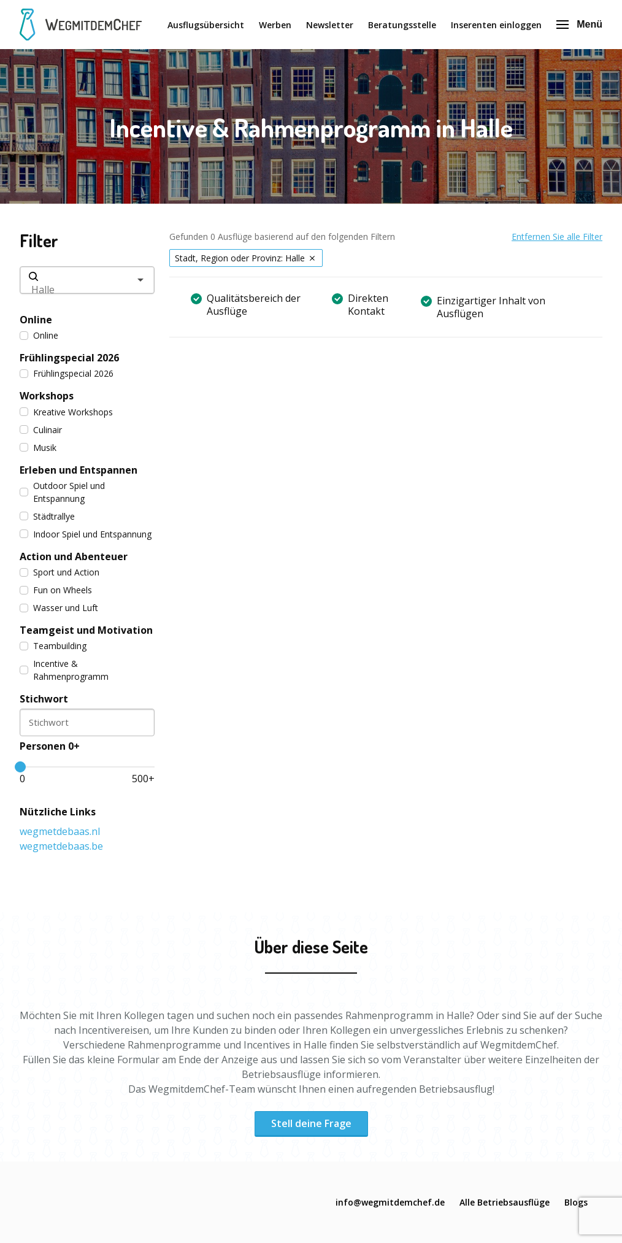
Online (39, 335)
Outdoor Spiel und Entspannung (62, 492)
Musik (38, 447)
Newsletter (329, 25)
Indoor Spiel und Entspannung (86, 534)
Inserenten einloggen (496, 25)
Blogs (576, 1202)
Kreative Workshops (66, 412)
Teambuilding (53, 646)
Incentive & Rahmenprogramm (64, 670)
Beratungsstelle (402, 25)
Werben (275, 25)
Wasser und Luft (59, 608)
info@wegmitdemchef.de (390, 1202)
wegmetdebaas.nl (60, 831)
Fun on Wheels (56, 590)
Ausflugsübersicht (205, 25)
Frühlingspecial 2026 (66, 373)
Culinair (41, 430)
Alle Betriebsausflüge (504, 1202)
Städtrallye (47, 516)
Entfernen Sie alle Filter (557, 236)
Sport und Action (59, 572)
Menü (579, 24)
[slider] (20, 766)
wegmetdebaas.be (61, 846)
